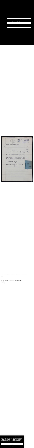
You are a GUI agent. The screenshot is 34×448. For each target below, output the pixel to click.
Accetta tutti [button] (12, 444)
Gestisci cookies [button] (12, 446)
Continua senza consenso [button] (19, 436)
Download (2, 281)
